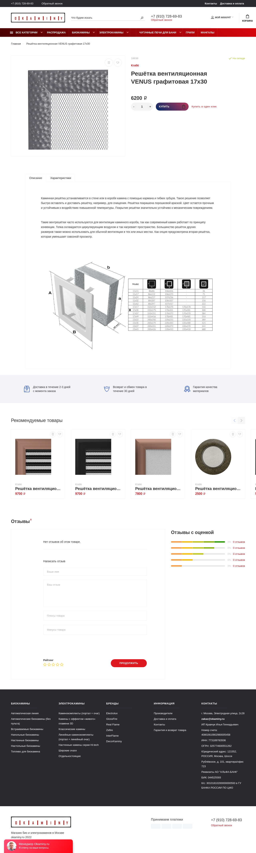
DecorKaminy (114, 741)
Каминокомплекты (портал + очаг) (79, 713)
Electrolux (112, 713)
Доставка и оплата (232, 3)
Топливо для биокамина (25, 751)
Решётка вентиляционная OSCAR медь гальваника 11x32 (159, 488)
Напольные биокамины (25, 734)
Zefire (109, 730)
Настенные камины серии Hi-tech (79, 744)
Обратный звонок (52, 3)
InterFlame (112, 735)
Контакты (211, 3)
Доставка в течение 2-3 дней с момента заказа (47, 389)
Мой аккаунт (221, 17)
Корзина (247, 18)
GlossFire (111, 718)
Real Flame (112, 724)
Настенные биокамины (25, 740)
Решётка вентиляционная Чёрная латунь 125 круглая (219, 488)
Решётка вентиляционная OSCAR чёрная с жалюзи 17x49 (99, 488)
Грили (190, 32)
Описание (35, 178)
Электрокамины (111, 32)
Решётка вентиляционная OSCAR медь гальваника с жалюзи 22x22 (39, 488)
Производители (163, 713)
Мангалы (207, 32)
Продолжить (128, 663)
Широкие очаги (68, 750)
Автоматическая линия (25, 713)
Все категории (23, 32)
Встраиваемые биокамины (27, 729)
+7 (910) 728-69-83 (22, 3)
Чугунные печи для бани (157, 32)
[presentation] (73, 646)
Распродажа (56, 32)
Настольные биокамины (25, 745)
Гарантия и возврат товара (170, 730)
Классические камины (72, 729)
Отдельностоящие (70, 756)
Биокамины (81, 32)
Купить (172, 106)
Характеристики (60, 178)
